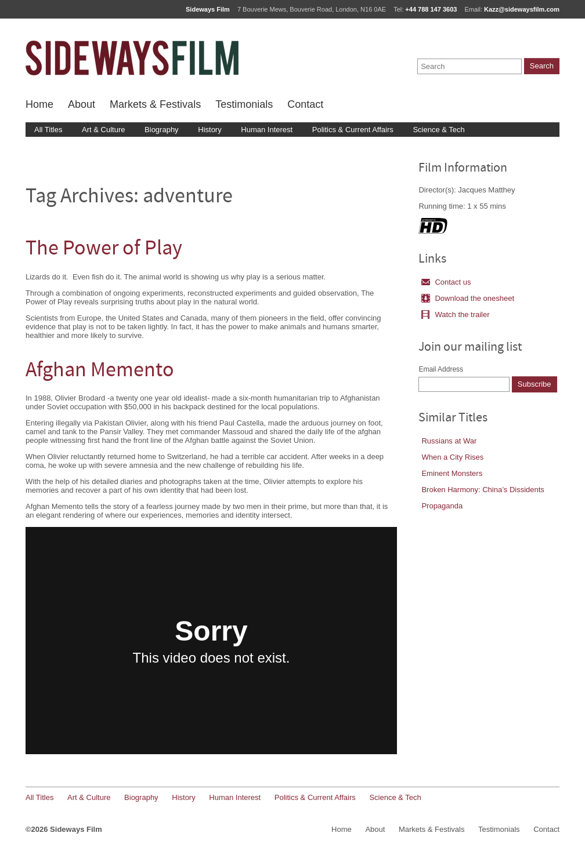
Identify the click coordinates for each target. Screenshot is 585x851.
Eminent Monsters (451, 473)
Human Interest (266, 129)
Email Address (440, 369)
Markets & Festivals (155, 104)
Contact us (446, 282)
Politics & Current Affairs (352, 129)
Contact (305, 104)
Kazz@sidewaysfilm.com (521, 9)
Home (39, 104)
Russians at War (448, 441)
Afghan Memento (100, 371)
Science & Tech (438, 129)
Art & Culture (103, 129)
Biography (162, 129)
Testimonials (244, 104)
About (81, 104)
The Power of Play (104, 249)
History (209, 129)
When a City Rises (452, 457)
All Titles (48, 129)
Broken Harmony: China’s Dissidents (482, 489)
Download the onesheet (467, 298)
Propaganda (442, 505)
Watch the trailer (455, 314)
